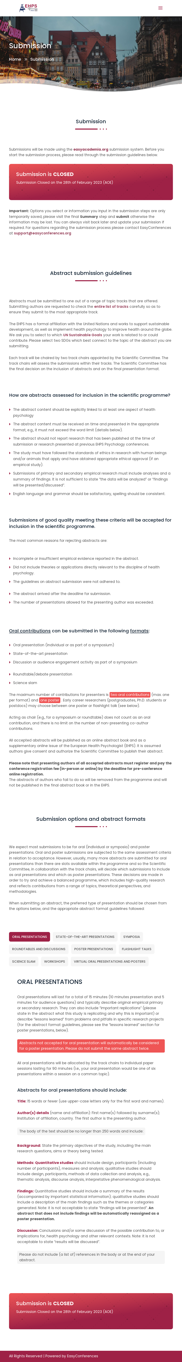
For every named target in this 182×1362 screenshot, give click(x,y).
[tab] (29, 937)
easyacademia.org (90, 149)
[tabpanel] (91, 1125)
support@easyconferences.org (42, 233)
